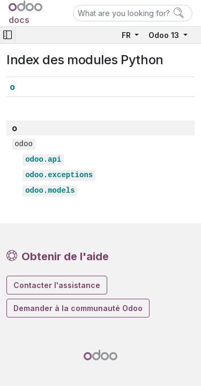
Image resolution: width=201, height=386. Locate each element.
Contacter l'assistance (56, 285)
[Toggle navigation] (7, 35)
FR (127, 35)
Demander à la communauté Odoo (78, 308)
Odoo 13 (164, 35)
